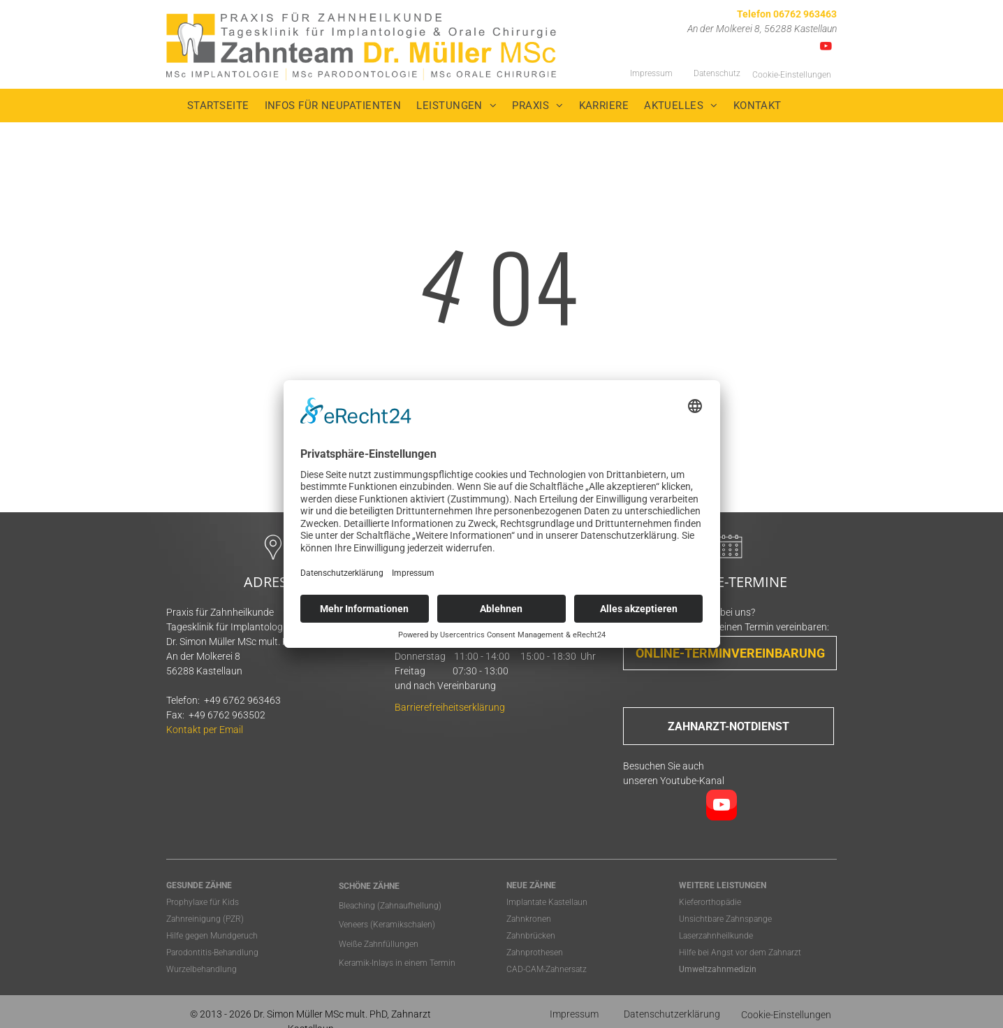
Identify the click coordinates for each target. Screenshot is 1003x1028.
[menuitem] (226, 106)
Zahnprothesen (534, 952)
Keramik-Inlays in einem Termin (397, 963)
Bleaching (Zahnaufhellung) (390, 906)
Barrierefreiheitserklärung (450, 707)
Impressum (651, 73)
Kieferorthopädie (710, 902)
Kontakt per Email (204, 729)
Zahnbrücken (530, 936)
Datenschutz (717, 73)
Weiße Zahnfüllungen (378, 944)
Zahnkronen (528, 919)
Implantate (526, 902)
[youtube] (826, 48)
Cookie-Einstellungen (791, 75)
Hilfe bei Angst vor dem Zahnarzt (740, 952)
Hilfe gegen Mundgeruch (212, 936)
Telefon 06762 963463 (787, 14)
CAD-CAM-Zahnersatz (546, 969)
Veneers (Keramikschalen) (387, 924)
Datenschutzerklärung (672, 1014)
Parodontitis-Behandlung (212, 952)
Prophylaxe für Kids (202, 902)
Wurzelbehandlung (201, 969)
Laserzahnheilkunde (716, 936)
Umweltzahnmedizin (717, 969)
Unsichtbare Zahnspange (725, 919)
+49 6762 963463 (242, 700)
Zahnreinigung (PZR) (205, 919)
